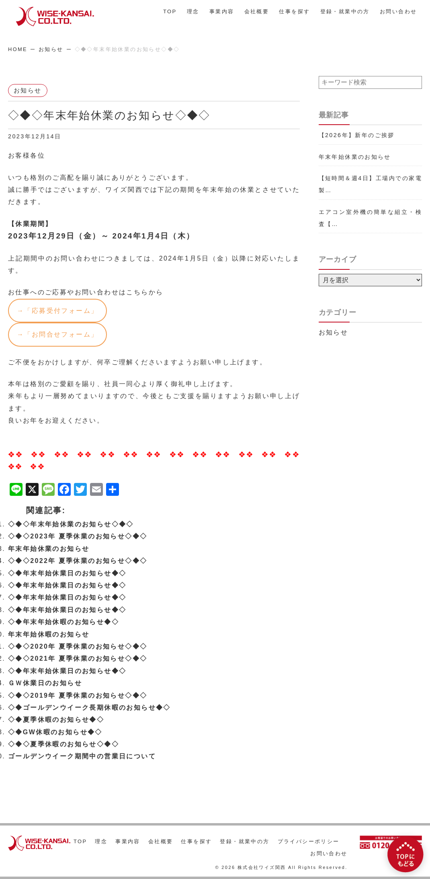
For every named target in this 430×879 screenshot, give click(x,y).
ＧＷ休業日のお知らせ (45, 683)
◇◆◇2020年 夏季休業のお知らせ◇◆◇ (77, 647)
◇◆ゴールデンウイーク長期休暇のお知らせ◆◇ (89, 708)
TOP (170, 11)
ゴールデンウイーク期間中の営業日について (82, 757)
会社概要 (256, 11)
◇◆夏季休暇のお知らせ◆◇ (56, 720)
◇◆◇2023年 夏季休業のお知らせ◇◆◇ (77, 537)
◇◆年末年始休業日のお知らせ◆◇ (67, 573)
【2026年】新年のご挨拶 (357, 135)
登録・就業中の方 (345, 11)
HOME (17, 49)
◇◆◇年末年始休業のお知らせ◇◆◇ (71, 525)
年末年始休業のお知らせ (48, 549)
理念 (193, 11)
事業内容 (221, 11)
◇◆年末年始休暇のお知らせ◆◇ (63, 622)
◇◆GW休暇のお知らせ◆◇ (55, 732)
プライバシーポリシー (309, 841)
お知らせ (51, 49)
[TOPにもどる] (405, 854)
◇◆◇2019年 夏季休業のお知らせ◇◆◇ (77, 695)
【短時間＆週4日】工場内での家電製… (370, 184)
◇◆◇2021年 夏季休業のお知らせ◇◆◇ (77, 659)
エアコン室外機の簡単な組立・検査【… (370, 218)
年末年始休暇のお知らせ (48, 634)
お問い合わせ (398, 11)
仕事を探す (294, 11)
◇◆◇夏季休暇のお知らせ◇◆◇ (63, 744)
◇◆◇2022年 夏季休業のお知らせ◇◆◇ (77, 561)
